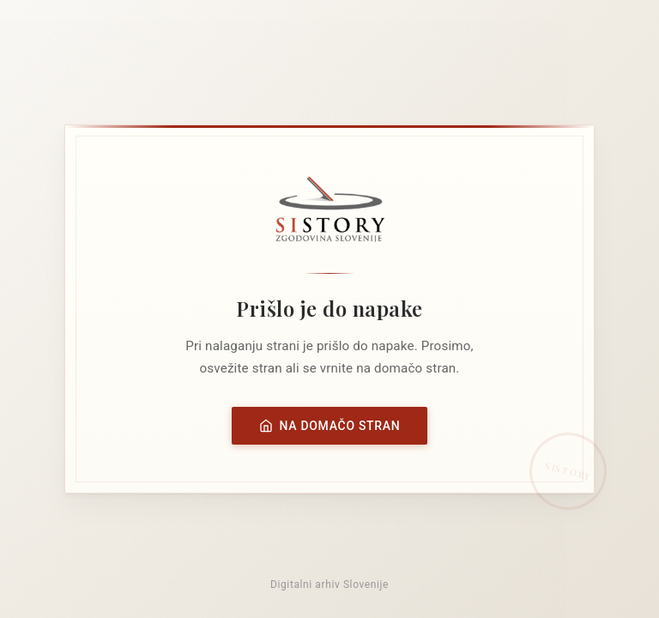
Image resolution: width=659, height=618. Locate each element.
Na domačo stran (330, 426)
